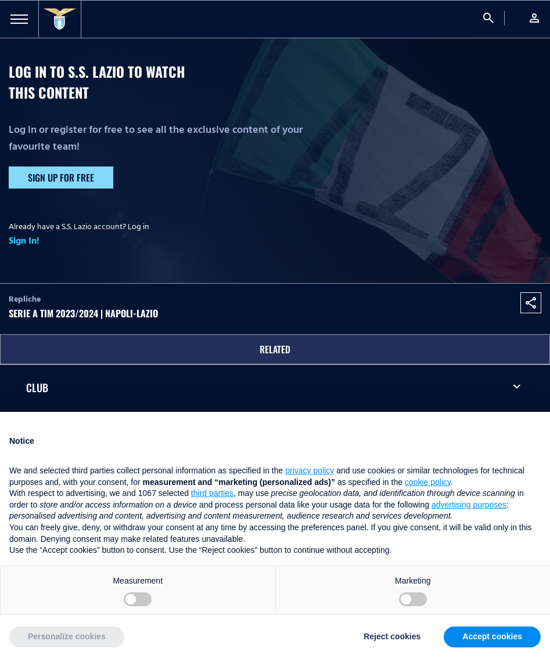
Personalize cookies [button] (67, 636)
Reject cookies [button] (392, 636)
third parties (212, 493)
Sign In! (24, 240)
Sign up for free (61, 177)
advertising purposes (469, 504)
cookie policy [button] (428, 482)
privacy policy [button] (309, 470)
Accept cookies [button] (492, 636)
